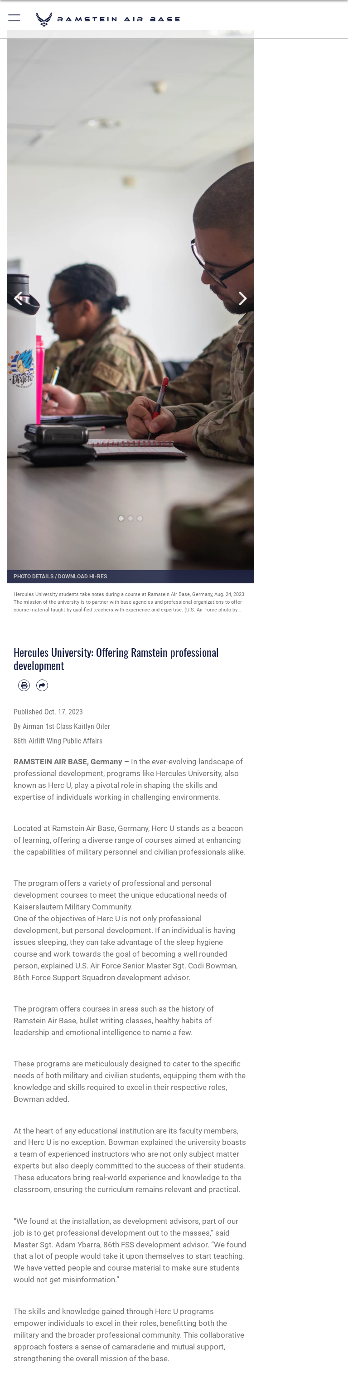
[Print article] (24, 685)
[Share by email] (42, 685)
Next (241, 298)
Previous (19, 298)
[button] (14, 19)
